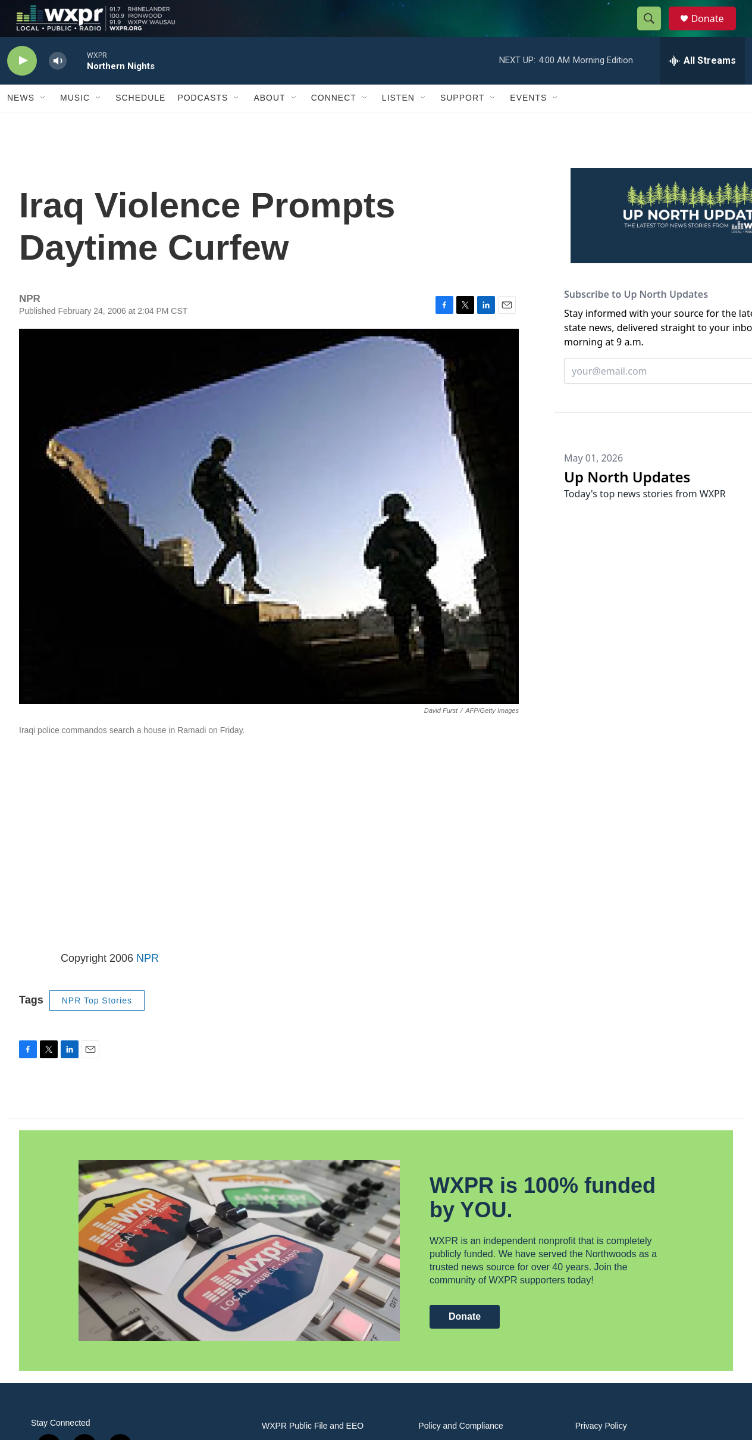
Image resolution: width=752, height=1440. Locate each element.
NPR (147, 984)
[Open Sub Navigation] (43, 124)
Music (75, 124)
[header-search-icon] (654, 31)
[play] (22, 86)
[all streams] (702, 86)
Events (528, 124)
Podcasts (202, 124)
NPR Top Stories (97, 1026)
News (21, 124)
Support (462, 124)
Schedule (140, 124)
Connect (333, 124)
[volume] (58, 86)
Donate (714, 31)
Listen (398, 124)
